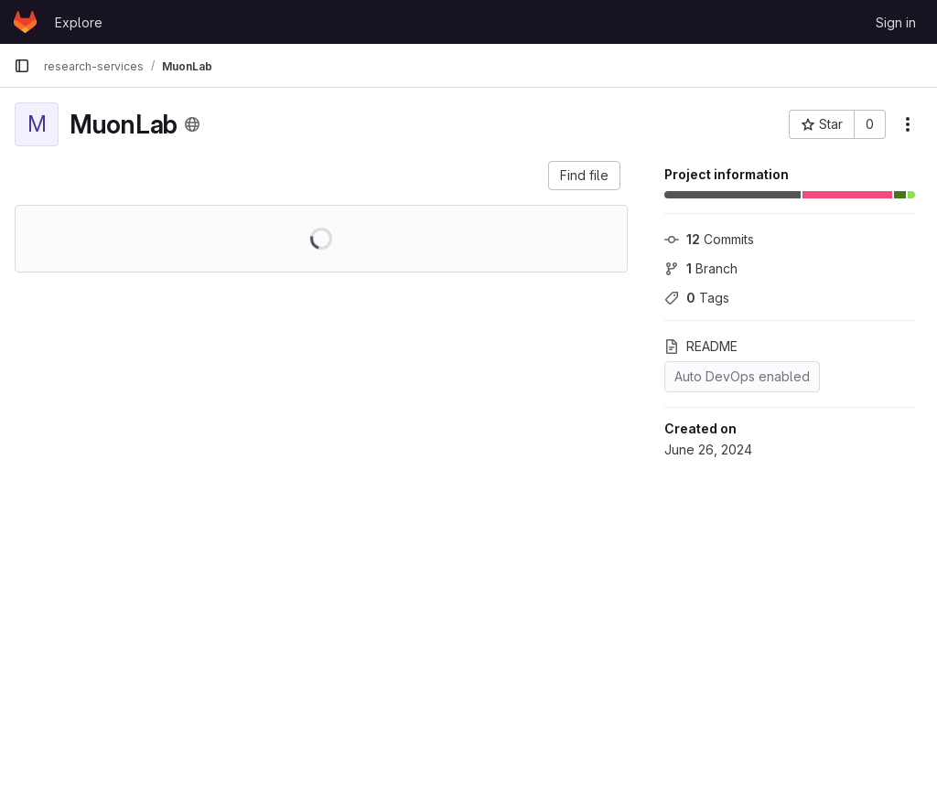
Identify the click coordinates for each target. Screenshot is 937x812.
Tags (696, 297)
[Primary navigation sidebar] (22, 65)
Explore (78, 22)
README (701, 346)
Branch (701, 268)
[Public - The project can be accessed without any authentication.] (192, 124)
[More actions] (907, 124)
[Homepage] (25, 22)
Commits (709, 239)
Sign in (896, 22)
